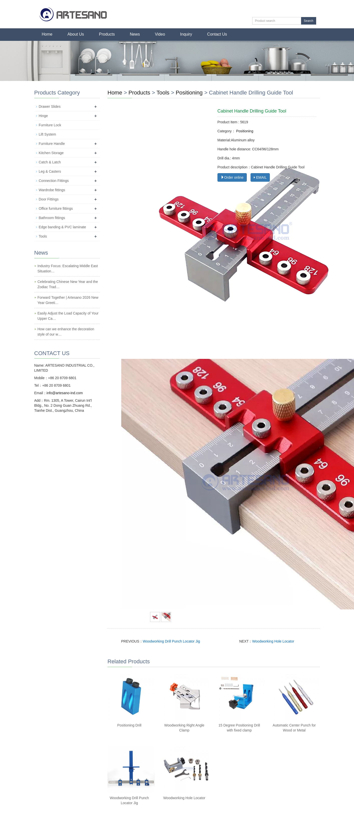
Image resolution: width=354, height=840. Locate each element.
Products (107, 34)
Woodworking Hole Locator (273, 641)
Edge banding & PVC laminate (62, 227)
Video (160, 34)
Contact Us (217, 34)
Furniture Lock (50, 125)
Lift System (47, 134)
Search (308, 21)
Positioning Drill (129, 725)
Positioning (189, 92)
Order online (232, 177)
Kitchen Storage (51, 153)
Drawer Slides (50, 106)
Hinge (43, 116)
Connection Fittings (54, 181)
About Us (75, 34)
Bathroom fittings (52, 218)
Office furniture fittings (56, 208)
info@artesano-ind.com (65, 393)
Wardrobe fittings (52, 190)
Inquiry (186, 34)
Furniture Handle (52, 144)
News (135, 34)
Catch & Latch (50, 162)
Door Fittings (49, 199)
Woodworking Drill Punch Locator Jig (171, 641)
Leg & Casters (50, 171)
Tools (163, 92)
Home (47, 34)
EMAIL (260, 177)
